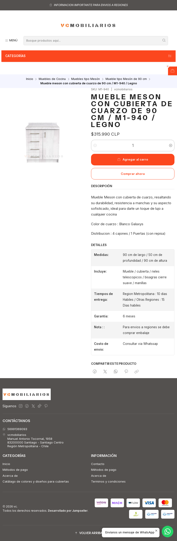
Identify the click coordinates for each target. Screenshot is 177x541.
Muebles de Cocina (52, 79)
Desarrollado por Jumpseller (68, 510)
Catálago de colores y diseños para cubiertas (36, 481)
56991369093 (15, 429)
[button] (88, 533)
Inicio (29, 79)
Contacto (97, 464)
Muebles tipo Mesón (85, 79)
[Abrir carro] (172, 71)
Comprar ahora (133, 174)
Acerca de (10, 475)
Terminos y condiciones (108, 481)
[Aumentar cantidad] (170, 145)
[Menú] (11, 40)
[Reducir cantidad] (94, 145)
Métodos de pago (15, 469)
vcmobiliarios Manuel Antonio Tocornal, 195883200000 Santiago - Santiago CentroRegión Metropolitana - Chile (33, 440)
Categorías (88, 56)
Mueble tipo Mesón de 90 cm (126, 79)
